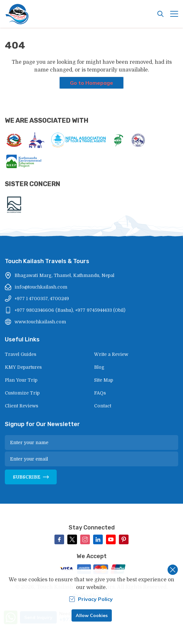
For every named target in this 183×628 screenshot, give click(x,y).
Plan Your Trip (21, 380)
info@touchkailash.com (40, 287)
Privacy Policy (91, 599)
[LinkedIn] (98, 539)
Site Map (103, 380)
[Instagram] (85, 539)
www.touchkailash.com (40, 321)
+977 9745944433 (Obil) (100, 310)
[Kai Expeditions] (14, 204)
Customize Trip (22, 392)
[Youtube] (111, 539)
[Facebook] (59, 539)
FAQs (100, 392)
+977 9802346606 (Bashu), (44, 310)
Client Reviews (21, 405)
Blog (99, 367)
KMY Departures (23, 367)
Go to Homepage (91, 83)
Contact (102, 405)
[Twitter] (72, 539)
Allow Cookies (92, 615)
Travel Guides (20, 354)
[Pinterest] (124, 539)
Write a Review (111, 354)
